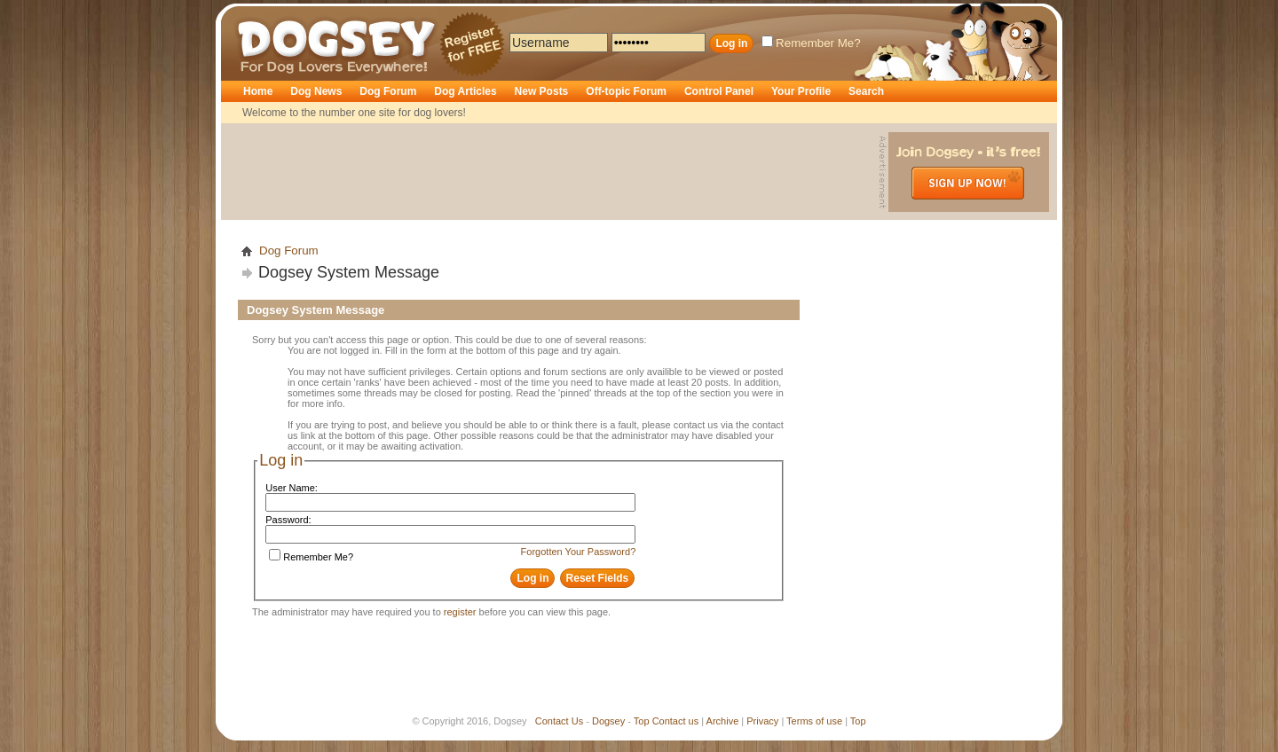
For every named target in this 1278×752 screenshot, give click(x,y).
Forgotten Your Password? (578, 551)
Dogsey (258, 13)
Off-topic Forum (626, 91)
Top (642, 721)
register (460, 612)
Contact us (675, 721)
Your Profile (801, 91)
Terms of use (814, 721)
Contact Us (559, 721)
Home (257, 91)
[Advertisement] (552, 172)
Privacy (762, 721)
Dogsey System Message (348, 272)
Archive (722, 721)
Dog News (316, 91)
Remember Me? (811, 43)
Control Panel (718, 91)
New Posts (542, 91)
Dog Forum (387, 91)
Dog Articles (465, 91)
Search (866, 91)
